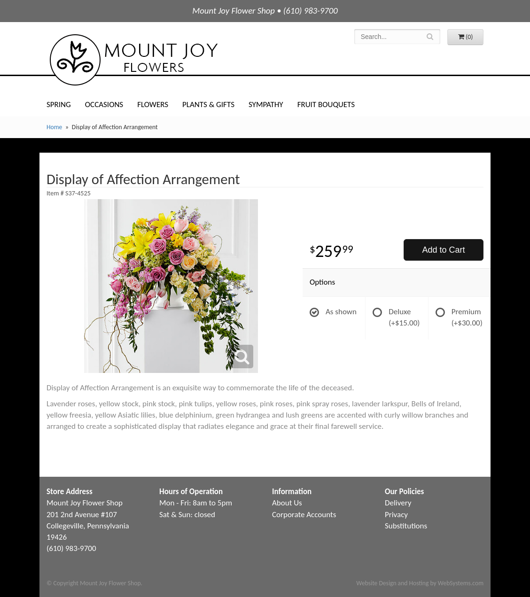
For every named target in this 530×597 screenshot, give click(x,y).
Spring (59, 104)
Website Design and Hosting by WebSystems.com (419, 583)
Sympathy (266, 104)
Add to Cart (443, 250)
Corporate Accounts (304, 514)
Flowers (152, 104)
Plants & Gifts (208, 104)
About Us (287, 503)
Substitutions (406, 526)
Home (54, 127)
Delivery (398, 503)
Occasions (104, 104)
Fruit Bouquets (326, 104)
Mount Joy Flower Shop (133, 59)
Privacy (396, 514)
